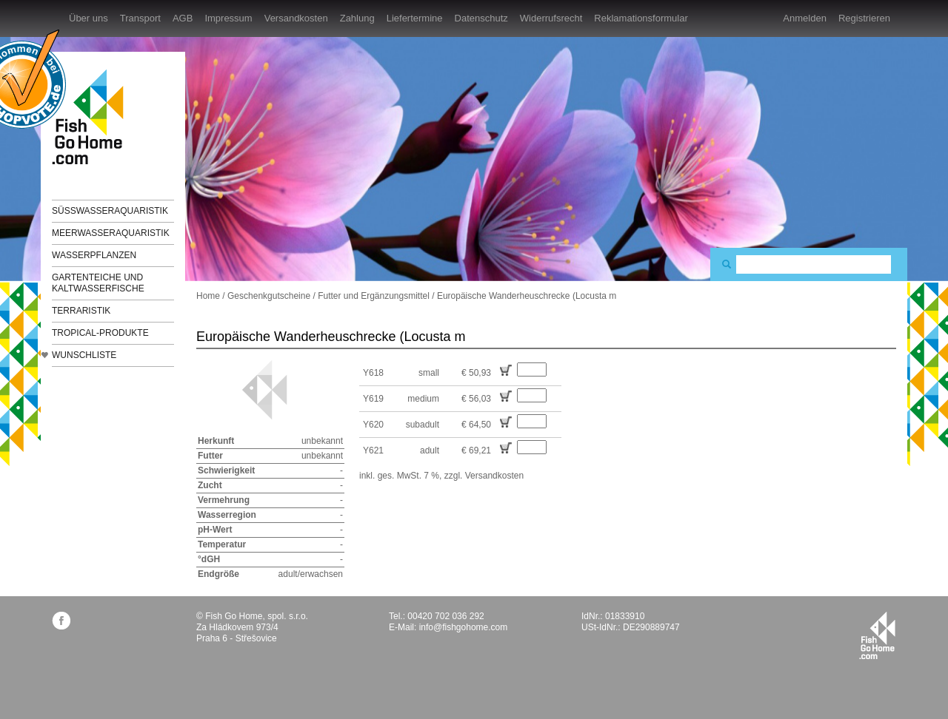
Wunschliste (84, 355)
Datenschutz (481, 18)
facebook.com (61, 620)
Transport (140, 18)
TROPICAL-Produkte (100, 333)
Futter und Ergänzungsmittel (374, 296)
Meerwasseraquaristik (111, 233)
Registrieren (864, 18)
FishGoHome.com (92, 116)
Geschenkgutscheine (268, 296)
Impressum (228, 18)
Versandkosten (296, 18)
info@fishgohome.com (463, 627)
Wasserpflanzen (94, 255)
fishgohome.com (877, 635)
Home (208, 296)
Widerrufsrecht (551, 18)
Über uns (88, 18)
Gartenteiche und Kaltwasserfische (98, 283)
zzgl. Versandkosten (484, 475)
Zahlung (357, 18)
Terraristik (81, 311)
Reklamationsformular (640, 18)
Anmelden (805, 18)
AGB (183, 18)
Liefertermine (415, 18)
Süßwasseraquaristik (110, 211)
